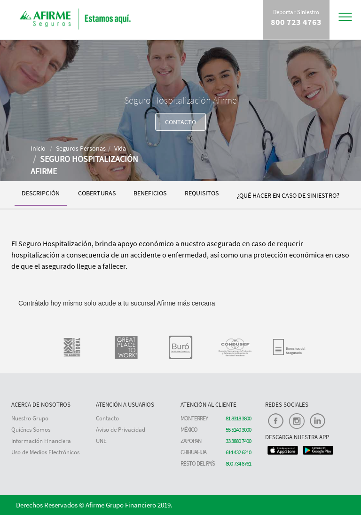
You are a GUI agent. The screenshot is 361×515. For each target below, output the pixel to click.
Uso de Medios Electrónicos (45, 452)
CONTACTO (180, 122)
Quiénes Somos (30, 430)
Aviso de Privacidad (120, 430)
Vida (120, 148)
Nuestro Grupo (29, 418)
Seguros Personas (81, 148)
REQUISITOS (202, 193)
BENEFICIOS (149, 193)
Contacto (107, 418)
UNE (101, 441)
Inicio (38, 148)
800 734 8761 (238, 463)
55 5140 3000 (238, 430)
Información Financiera (41, 441)
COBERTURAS (97, 193)
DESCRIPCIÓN (41, 193)
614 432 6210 (238, 452)
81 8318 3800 (238, 418)
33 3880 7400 (238, 441)
